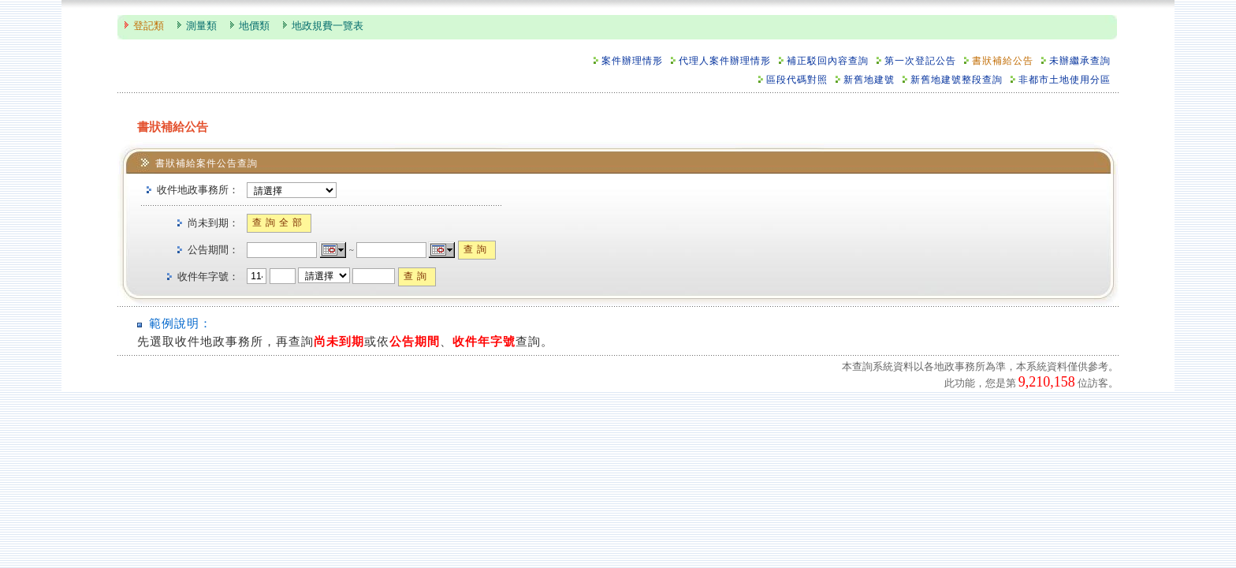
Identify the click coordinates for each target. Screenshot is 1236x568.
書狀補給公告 (1002, 61)
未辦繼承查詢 (1080, 61)
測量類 (201, 26)
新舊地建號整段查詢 (956, 80)
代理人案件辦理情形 (725, 61)
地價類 (254, 26)
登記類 (148, 26)
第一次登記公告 (920, 61)
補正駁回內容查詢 (828, 61)
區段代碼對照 (797, 80)
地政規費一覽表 (327, 26)
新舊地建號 (869, 80)
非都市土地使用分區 (1064, 80)
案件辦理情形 (632, 61)
